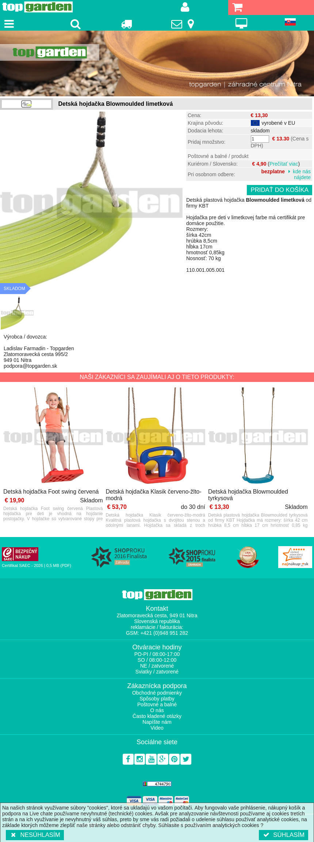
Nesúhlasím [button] (34, 834)
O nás (157, 710)
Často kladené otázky (157, 716)
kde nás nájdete (302, 174)
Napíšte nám (156, 722)
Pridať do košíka (279, 189)
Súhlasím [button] (284, 834)
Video (157, 728)
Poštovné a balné (157, 704)
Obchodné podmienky (157, 693)
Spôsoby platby (157, 699)
